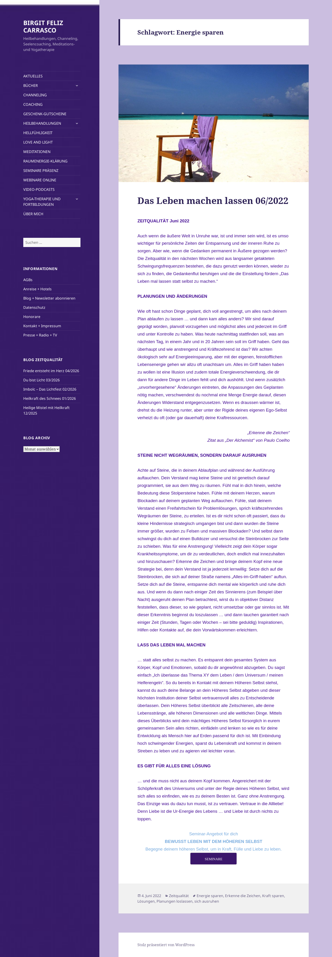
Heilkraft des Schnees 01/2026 (49, 398)
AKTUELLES (33, 76)
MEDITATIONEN (36, 151)
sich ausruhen (206, 901)
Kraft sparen (273, 895)
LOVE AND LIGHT (38, 142)
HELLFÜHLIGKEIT (38, 132)
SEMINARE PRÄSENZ (40, 170)
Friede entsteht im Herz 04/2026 (51, 370)
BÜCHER (30, 85)
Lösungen (146, 901)
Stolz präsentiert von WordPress (166, 944)
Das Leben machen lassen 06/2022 (212, 200)
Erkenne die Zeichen (242, 895)
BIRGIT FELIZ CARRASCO (43, 26)
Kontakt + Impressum (42, 325)
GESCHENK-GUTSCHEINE (44, 113)
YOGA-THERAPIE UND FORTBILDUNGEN (42, 201)
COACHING (33, 104)
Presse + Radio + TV (40, 335)
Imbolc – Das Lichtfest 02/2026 (49, 389)
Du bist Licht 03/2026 (41, 380)
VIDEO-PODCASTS (39, 189)
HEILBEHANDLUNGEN (42, 123)
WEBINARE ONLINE (39, 180)
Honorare (31, 316)
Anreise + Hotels (37, 289)
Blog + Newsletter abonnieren (49, 298)
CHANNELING (35, 94)
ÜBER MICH (33, 213)
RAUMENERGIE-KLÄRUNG (45, 161)
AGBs (28, 279)
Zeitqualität (179, 895)
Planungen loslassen (175, 901)
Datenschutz (34, 307)
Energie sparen (210, 895)
